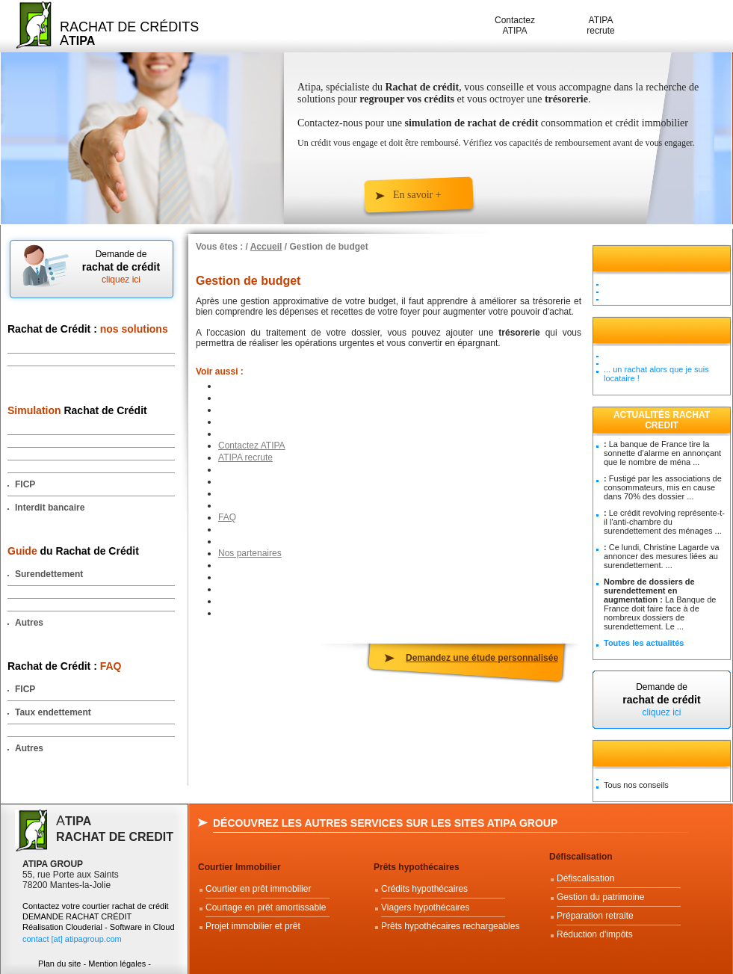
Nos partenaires (250, 553)
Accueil (266, 246)
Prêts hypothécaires (417, 867)
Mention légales (117, 963)
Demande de (121, 267)
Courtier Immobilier (239, 867)
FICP (25, 484)
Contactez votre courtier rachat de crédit (95, 905)
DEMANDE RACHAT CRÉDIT (78, 916)
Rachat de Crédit (77, 410)
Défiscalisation (581, 856)
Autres (29, 622)
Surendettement (49, 574)
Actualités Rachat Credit (661, 420)
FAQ (227, 517)
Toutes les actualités (644, 642)
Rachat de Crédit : (87, 329)
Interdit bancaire (49, 507)
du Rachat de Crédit (73, 551)
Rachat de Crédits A (129, 33)
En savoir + (417, 194)
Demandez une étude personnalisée (482, 658)
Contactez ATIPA (515, 25)
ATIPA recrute (600, 25)
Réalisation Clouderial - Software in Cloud (98, 926)
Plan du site (59, 963)
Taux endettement (53, 712)
